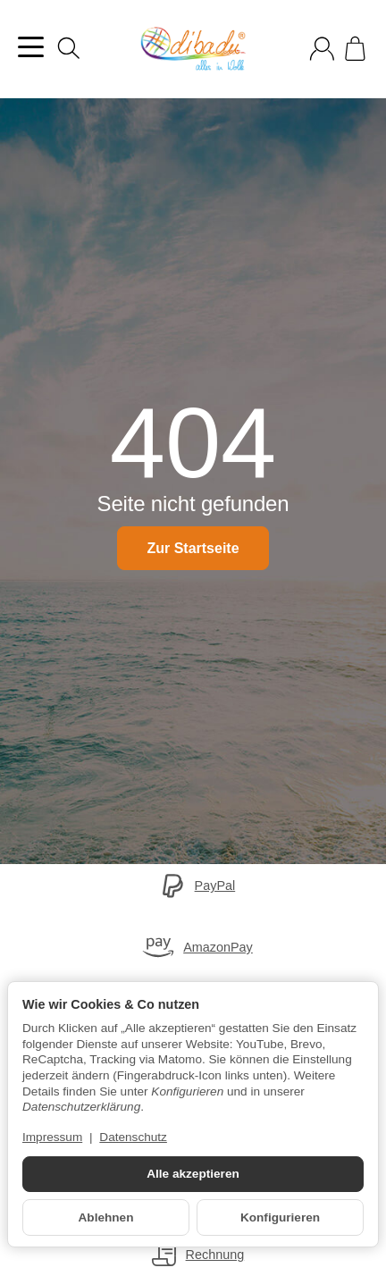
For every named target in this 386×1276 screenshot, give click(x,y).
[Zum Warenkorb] (355, 49)
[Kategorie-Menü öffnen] (31, 47)
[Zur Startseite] (193, 49)
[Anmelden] (322, 49)
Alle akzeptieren (193, 1173)
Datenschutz (133, 1137)
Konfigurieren (280, 1217)
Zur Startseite (193, 548)
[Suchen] (68, 48)
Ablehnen (106, 1217)
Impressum (52, 1137)
